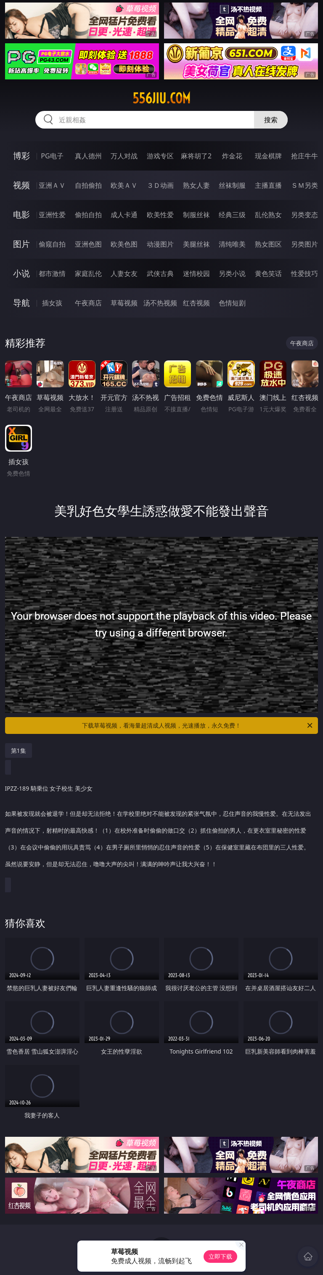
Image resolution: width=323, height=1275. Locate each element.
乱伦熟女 (268, 214)
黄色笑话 (268, 273)
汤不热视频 (160, 303)
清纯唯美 (232, 244)
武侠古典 (160, 273)
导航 (21, 302)
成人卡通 (124, 214)
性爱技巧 (304, 273)
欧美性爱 (160, 214)
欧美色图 (124, 244)
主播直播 (268, 185)
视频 (21, 185)
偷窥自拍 (52, 244)
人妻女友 (124, 273)
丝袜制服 (232, 185)
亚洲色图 (88, 244)
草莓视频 (124, 303)
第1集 (18, 750)
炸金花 (232, 155)
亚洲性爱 (52, 214)
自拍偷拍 (88, 185)
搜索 (271, 119)
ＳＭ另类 (304, 185)
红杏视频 (196, 303)
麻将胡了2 (196, 155)
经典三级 (232, 214)
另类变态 (304, 214)
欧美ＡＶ (124, 185)
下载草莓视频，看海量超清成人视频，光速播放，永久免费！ (198, 725)
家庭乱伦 (88, 273)
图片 (21, 244)
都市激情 (52, 273)
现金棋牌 (268, 155)
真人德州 (88, 155)
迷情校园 (196, 273)
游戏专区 (160, 155)
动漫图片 (160, 244)
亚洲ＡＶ (52, 185)
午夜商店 (88, 303)
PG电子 (52, 155)
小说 (21, 273)
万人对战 (124, 155)
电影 (21, 214)
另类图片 (304, 244)
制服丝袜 (196, 214)
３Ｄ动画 (160, 185)
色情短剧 (232, 303)
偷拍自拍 (88, 214)
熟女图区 (268, 244)
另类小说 (232, 273)
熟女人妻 (196, 185)
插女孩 (52, 303)
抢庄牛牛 (304, 155)
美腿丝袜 (196, 244)
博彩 (21, 155)
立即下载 (220, 1256)
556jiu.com (161, 98)
